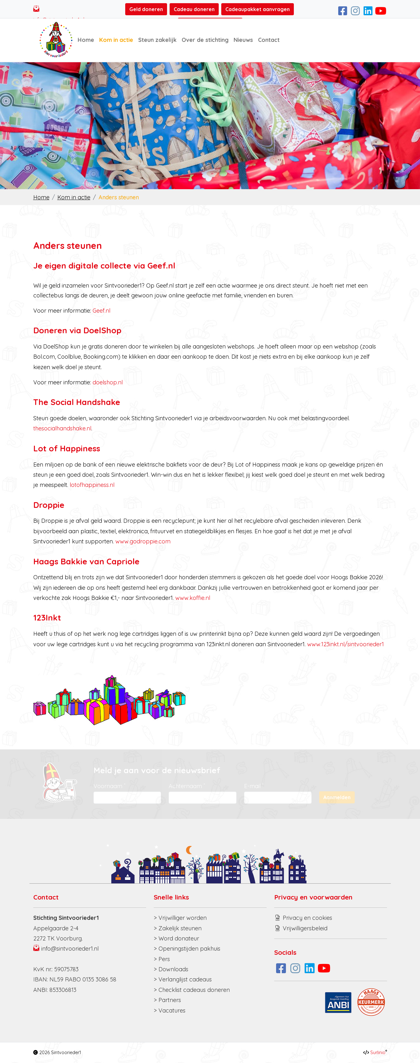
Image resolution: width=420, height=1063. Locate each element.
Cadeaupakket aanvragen (257, 9)
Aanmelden (337, 797)
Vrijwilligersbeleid (305, 928)
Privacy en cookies (307, 917)
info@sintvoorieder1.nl (70, 948)
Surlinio (377, 1052)
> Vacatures (169, 1010)
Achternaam (187, 786)
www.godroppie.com (143, 541)
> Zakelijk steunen (178, 928)
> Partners (167, 1000)
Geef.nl (101, 310)
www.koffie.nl (192, 597)
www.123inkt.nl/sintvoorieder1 (345, 644)
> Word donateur (176, 938)
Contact (269, 39)
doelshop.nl (108, 382)
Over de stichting (205, 39)
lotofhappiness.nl (92, 484)
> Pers (162, 959)
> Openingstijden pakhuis (187, 948)
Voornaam (109, 786)
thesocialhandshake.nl (62, 428)
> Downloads (171, 969)
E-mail (253, 786)
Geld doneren (146, 9)
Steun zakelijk (157, 39)
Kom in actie (116, 39)
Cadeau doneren (194, 9)
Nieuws (243, 39)
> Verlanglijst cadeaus (183, 979)
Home (86, 39)
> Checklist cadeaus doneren (192, 989)
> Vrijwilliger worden (180, 917)
